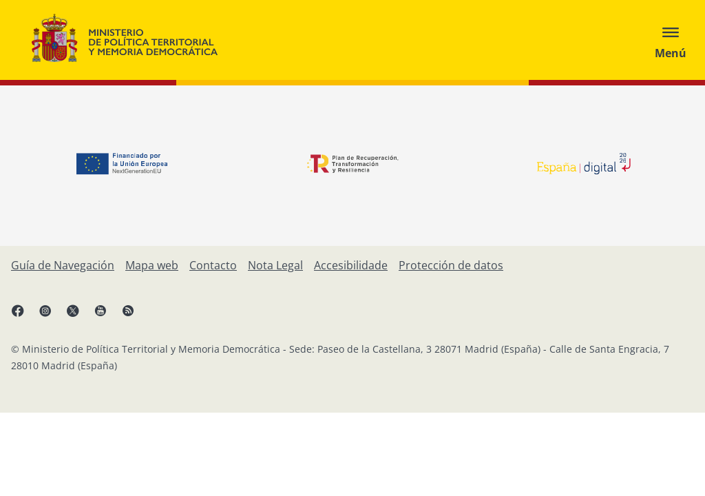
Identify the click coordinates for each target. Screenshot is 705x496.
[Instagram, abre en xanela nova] (52, 316)
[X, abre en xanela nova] (80, 316)
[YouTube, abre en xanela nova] (107, 316)
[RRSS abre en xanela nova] (135, 316)
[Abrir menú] (670, 40)
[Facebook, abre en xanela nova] (25, 316)
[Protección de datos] (451, 265)
